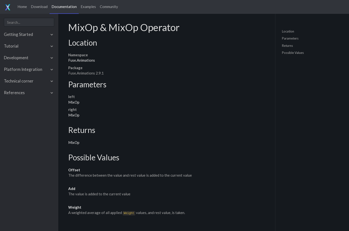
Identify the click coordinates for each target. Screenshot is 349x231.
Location (288, 31)
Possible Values (293, 53)
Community (109, 6)
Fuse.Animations (81, 60)
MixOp (73, 102)
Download (39, 6)
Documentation (64, 6)
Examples (88, 6)
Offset (74, 170)
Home (22, 6)
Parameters (290, 38)
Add (71, 188)
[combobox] (29, 22)
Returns (287, 45)
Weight (74, 207)
